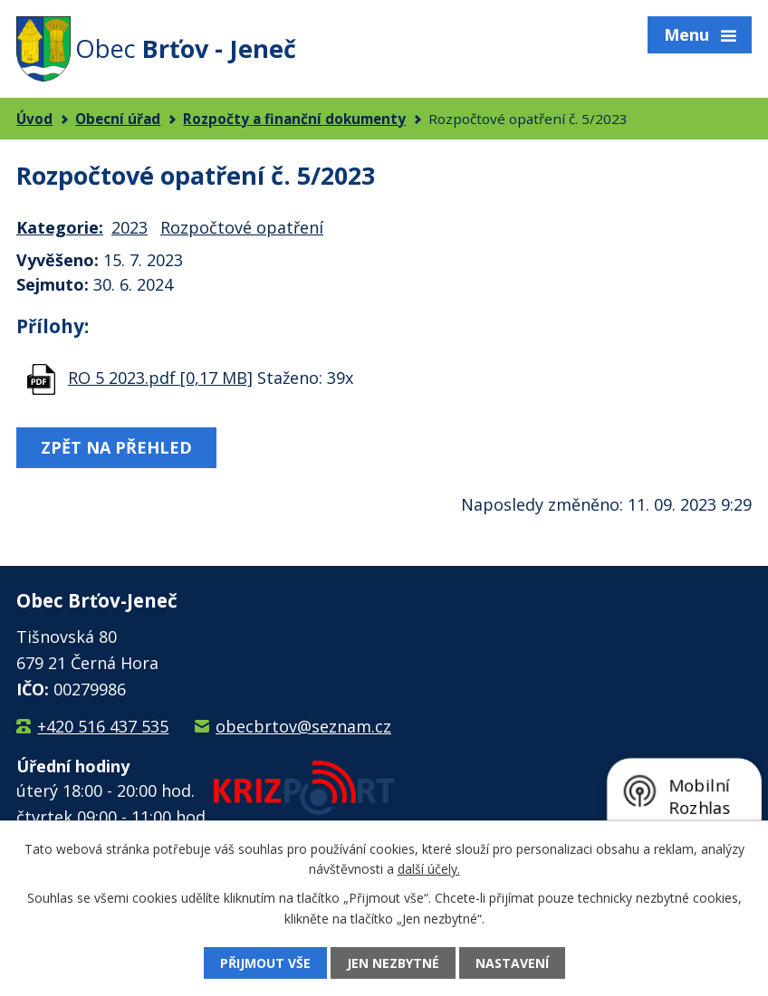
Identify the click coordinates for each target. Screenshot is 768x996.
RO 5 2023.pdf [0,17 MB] (160, 377)
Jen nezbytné (393, 963)
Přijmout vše (265, 963)
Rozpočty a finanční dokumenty (294, 119)
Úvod (34, 119)
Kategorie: (59, 227)
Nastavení (512, 963)
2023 (129, 227)
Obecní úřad (117, 119)
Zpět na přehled (116, 447)
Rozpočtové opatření (241, 227)
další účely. (429, 868)
